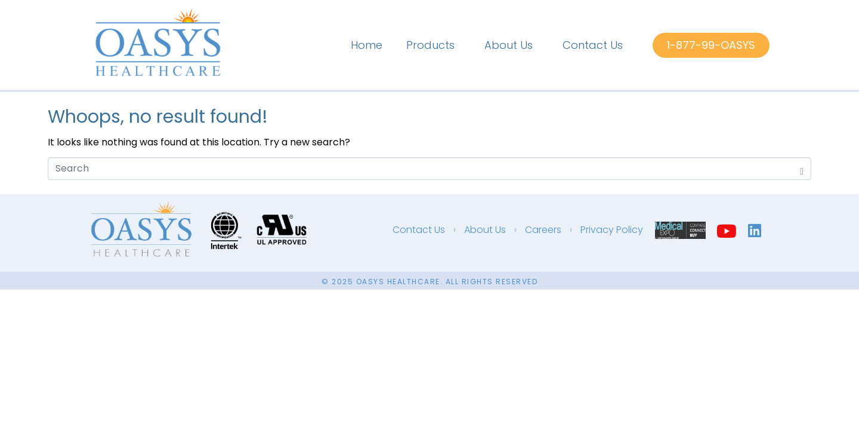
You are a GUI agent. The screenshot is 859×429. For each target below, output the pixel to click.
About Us (508, 45)
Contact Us (593, 45)
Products (430, 45)
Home (366, 45)
